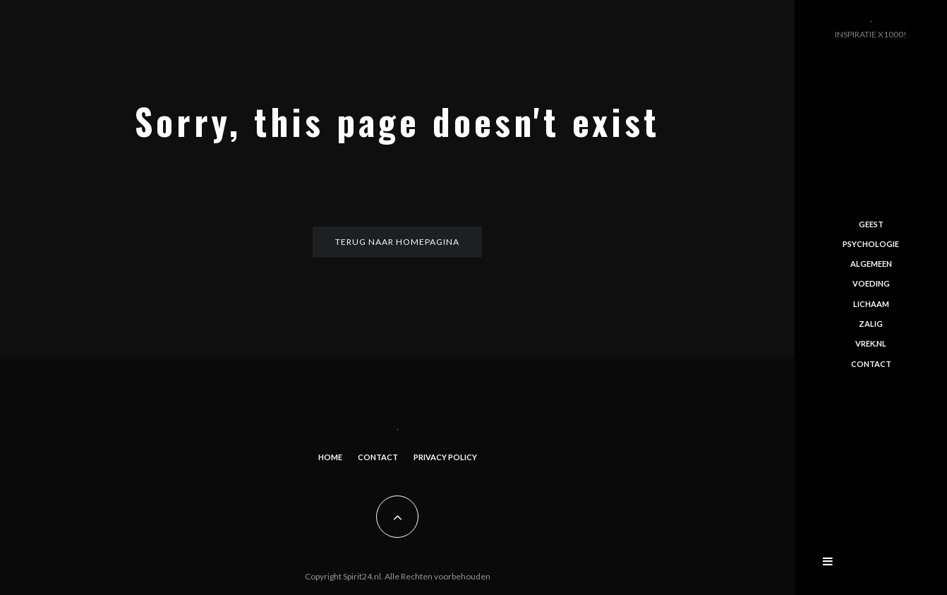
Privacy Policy (445, 457)
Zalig (871, 323)
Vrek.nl (870, 343)
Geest (871, 223)
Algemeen (871, 263)
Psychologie (871, 243)
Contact (378, 457)
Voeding (871, 283)
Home (330, 457)
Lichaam (871, 303)
